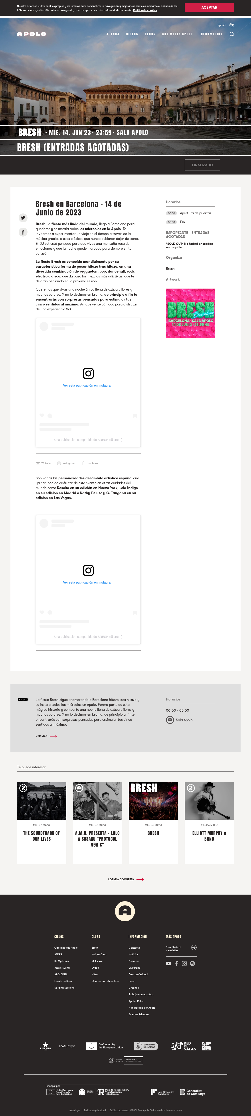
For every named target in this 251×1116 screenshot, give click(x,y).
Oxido (95, 965)
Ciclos (132, 32)
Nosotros (134, 958)
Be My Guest (61, 958)
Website (46, 461)
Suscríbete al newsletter (173, 946)
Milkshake (97, 958)
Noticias (133, 952)
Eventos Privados (139, 1012)
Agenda (113, 32)
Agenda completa (125, 877)
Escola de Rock (63, 978)
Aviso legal (74, 1108)
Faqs (131, 978)
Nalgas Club (99, 952)
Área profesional (138, 972)
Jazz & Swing (62, 965)
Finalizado (202, 163)
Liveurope (134, 965)
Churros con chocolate (105, 978)
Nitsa (95, 972)
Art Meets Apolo (177, 32)
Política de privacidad (95, 1108)
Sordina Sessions (64, 985)
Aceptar (209, 8)
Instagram (69, 461)
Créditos (134, 985)
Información (211, 32)
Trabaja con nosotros (141, 992)
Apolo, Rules (136, 998)
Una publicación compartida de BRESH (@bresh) (88, 438)
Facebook (92, 461)
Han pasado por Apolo (142, 1005)
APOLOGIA (60, 972)
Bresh (170, 267)
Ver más (46, 734)
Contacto (134, 945)
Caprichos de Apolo (66, 945)
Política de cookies (145, 10)
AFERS (58, 952)
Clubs (150, 32)
